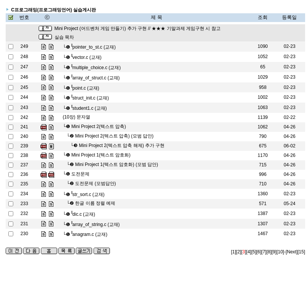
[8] (268, 252)
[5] (253, 252)
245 (24, 87)
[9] (273, 252)
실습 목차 (64, 37)
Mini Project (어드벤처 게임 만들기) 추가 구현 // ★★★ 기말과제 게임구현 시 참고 (138, 28)
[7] (264, 252)
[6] (258, 252)
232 (24, 213)
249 (24, 46)
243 (24, 107)
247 (24, 67)
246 (24, 77)
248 (24, 56)
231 (24, 223)
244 (24, 97)
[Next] (292, 252)
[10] (280, 252)
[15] (301, 252)
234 (24, 193)
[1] (233, 252)
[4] (248, 252)
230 (24, 233)
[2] (238, 252)
